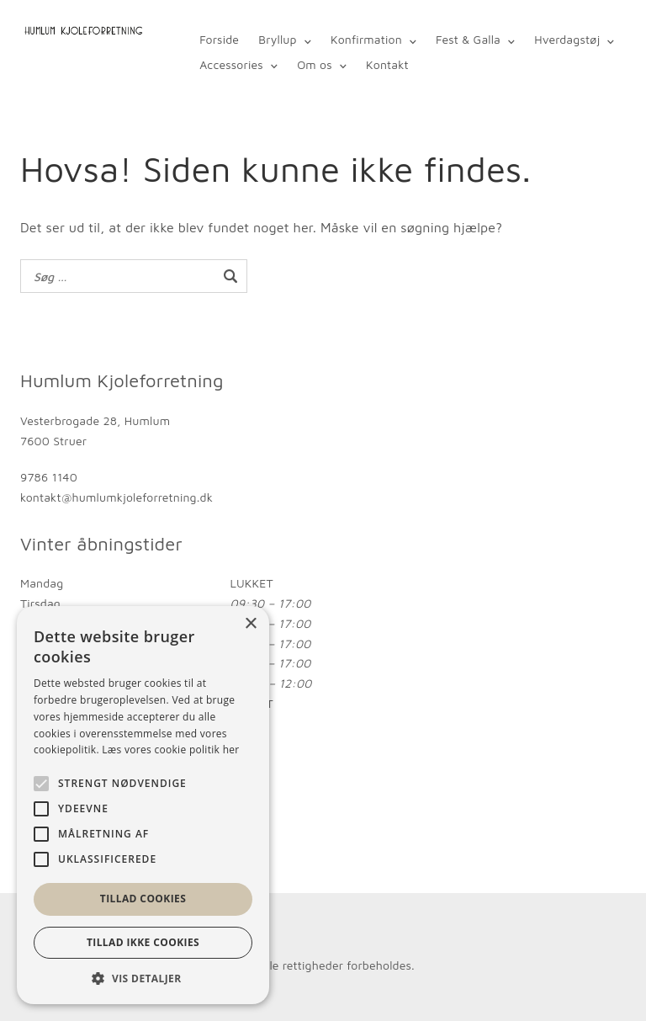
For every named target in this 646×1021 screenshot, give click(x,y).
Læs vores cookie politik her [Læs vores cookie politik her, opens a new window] (170, 749)
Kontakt (387, 64)
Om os (314, 64)
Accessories (231, 64)
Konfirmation (366, 39)
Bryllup (277, 39)
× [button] (250, 624)
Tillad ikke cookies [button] (143, 942)
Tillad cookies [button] (143, 898)
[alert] (143, 805)
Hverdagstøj (567, 39)
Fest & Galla (468, 39)
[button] (143, 978)
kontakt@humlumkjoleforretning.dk (116, 497)
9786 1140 (48, 477)
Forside (219, 39)
